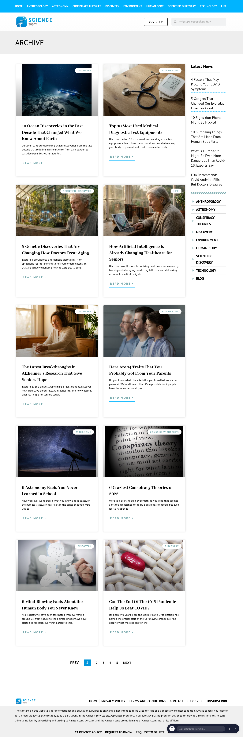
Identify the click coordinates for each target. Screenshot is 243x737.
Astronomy (60, 6)
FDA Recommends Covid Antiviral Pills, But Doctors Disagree (206, 179)
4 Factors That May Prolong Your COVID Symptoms (205, 84)
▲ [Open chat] (229, 729)
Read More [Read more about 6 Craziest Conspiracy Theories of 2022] (121, 518)
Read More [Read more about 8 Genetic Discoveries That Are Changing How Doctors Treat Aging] (34, 277)
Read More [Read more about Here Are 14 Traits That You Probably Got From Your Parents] (121, 397)
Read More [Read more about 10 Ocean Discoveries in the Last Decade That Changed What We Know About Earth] (34, 163)
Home (19, 6)
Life (223, 6)
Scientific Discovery (182, 6)
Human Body (155, 6)
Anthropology (37, 6)
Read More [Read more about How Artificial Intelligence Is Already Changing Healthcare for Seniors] (121, 283)
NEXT (127, 662)
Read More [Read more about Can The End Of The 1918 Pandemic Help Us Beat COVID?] (121, 632)
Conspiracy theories (87, 6)
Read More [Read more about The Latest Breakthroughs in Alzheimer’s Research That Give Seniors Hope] (34, 404)
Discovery (112, 6)
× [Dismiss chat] (235, 729)
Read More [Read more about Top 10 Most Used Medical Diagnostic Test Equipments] (121, 156)
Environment (132, 6)
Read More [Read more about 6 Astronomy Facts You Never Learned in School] (34, 518)
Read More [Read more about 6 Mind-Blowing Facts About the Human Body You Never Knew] (34, 632)
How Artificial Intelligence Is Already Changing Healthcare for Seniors (140, 253)
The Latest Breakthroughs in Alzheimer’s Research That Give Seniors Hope (52, 374)
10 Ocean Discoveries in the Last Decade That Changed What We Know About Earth (52, 133)
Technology (208, 6)
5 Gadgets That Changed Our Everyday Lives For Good (207, 103)
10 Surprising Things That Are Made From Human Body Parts (206, 137)
